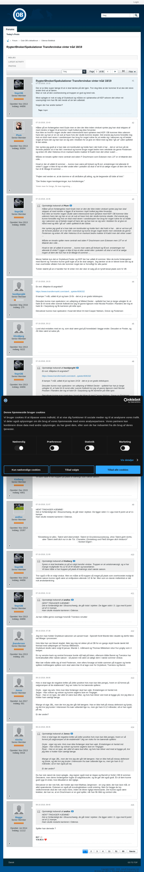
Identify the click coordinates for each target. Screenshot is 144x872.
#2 (133, 123)
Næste (132, 851)
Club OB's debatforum (29, 41)
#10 (132, 555)
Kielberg (18, 479)
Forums (10, 29)
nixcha (18, 739)
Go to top (133, 862)
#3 (133, 199)
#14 (132, 727)
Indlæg (12, 58)
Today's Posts (12, 34)
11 (109, 851)
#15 (132, 805)
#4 (133, 282)
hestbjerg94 (18, 294)
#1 (133, 81)
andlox (18, 517)
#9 (133, 505)
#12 (132, 631)
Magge (18, 817)
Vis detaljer (127, 459)
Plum (19, 135)
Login (136, 2)
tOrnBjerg (18, 336)
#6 (133, 361)
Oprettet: (14, 104)
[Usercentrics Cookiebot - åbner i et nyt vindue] (126, 400)
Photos (12, 66)
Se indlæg (71, 205)
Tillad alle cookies (118, 469)
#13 (132, 678)
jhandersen (19, 643)
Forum (14, 41)
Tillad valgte (72, 469)
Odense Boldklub (48, 41)
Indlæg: (15, 106)
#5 (133, 324)
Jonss (19, 690)
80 (123, 851)
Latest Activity (16, 62)
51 (116, 851)
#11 (132, 593)
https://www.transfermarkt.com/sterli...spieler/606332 (60, 291)
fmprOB (19, 93)
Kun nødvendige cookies (26, 469)
